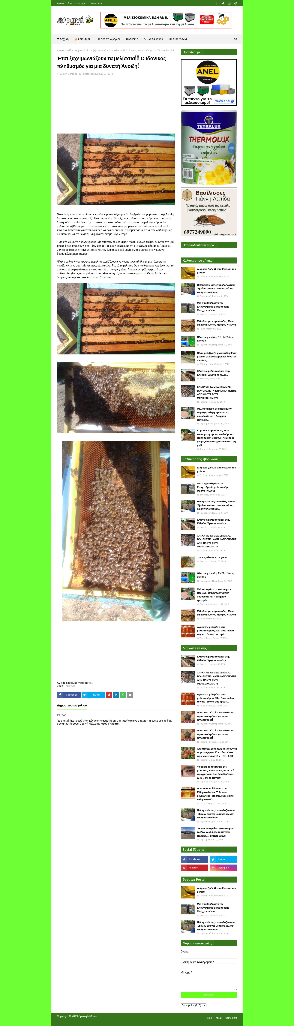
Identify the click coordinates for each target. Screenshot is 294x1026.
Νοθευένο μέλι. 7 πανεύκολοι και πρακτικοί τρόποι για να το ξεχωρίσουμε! (215, 716)
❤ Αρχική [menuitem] (63, 39)
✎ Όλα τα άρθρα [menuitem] (153, 39)
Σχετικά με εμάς (77, 3)
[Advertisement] (116, 107)
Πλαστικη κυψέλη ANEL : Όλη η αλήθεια (215, 338)
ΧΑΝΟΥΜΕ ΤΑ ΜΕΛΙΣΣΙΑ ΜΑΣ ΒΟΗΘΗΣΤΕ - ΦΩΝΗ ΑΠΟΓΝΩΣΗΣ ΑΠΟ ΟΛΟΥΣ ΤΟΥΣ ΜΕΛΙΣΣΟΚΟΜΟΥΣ (216, 392)
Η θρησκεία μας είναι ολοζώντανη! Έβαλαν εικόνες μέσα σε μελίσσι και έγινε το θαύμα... (216, 288)
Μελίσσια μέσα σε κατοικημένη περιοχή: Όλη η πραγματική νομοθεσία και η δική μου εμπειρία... (214, 414)
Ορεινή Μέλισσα (68, 74)
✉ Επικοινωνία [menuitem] (178, 39)
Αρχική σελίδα (65, 50)
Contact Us (231, 1018)
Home (209, 1018)
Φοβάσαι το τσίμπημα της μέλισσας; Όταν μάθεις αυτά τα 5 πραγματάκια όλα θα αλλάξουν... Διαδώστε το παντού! (215, 772)
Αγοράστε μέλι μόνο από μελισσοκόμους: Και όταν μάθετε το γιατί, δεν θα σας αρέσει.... (215, 630)
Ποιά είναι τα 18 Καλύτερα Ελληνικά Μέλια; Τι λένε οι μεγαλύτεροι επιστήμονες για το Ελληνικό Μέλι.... (215, 794)
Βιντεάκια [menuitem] (132, 39)
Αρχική (60, 3)
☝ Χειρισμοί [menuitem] (82, 39)
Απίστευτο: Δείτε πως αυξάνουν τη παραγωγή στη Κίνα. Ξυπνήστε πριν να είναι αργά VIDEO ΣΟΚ (217, 752)
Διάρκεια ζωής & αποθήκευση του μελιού (216, 270)
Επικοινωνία (96, 3)
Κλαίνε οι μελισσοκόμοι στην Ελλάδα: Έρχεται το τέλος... (213, 372)
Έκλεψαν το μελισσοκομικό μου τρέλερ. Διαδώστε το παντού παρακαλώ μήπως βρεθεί (215, 832)
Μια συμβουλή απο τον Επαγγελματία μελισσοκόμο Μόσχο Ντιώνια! (213, 306)
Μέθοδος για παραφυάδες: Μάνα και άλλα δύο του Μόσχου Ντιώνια (216, 323)
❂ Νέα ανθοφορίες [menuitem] (109, 39)
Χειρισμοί (80, 50)
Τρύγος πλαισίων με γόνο (212, 557)
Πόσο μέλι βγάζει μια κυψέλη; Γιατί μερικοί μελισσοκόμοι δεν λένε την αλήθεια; (216, 356)
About (219, 1018)
